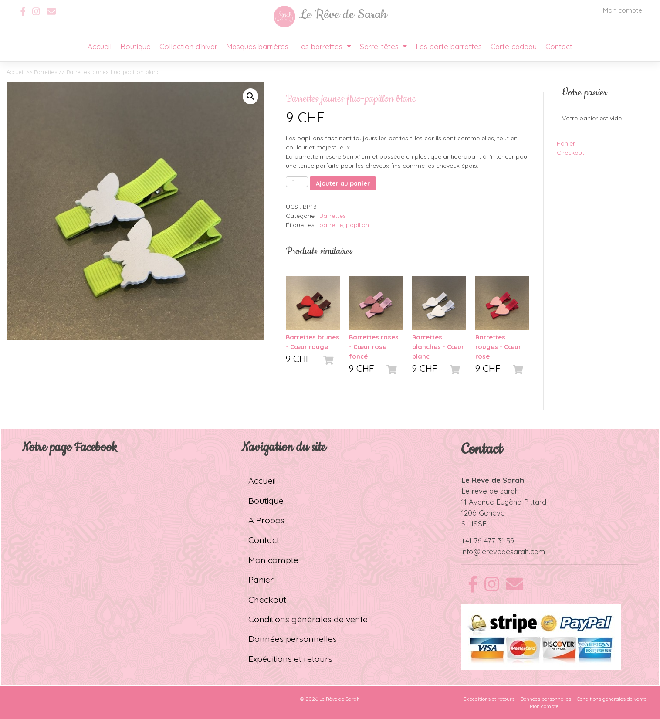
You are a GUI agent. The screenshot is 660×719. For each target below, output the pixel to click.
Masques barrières (257, 46)
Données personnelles (292, 638)
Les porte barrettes (449, 46)
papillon (357, 225)
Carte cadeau (514, 46)
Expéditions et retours (290, 658)
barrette (331, 225)
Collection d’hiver (188, 46)
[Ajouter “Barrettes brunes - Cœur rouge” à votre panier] (328, 360)
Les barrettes (321, 46)
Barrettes (45, 71)
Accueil (100, 46)
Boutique (135, 46)
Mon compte (622, 10)
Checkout (570, 152)
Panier (566, 143)
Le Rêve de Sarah (339, 698)
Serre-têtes (380, 46)
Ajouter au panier (343, 183)
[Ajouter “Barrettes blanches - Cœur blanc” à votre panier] (454, 369)
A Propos (266, 520)
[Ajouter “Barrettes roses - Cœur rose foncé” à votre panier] (391, 369)
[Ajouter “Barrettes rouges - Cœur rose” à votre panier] (518, 369)
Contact (558, 46)
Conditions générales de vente (308, 619)
